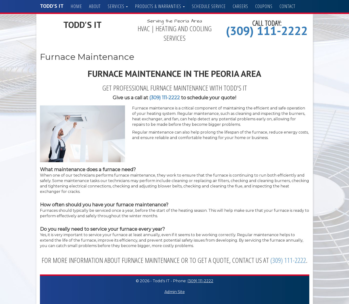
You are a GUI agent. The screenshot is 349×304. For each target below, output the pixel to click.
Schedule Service (209, 6)
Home (76, 6)
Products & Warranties (160, 6)
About (95, 6)
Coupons (263, 6)
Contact (287, 6)
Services (118, 6)
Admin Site (174, 292)
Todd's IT (52, 6)
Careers (240, 6)
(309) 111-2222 (267, 30)
